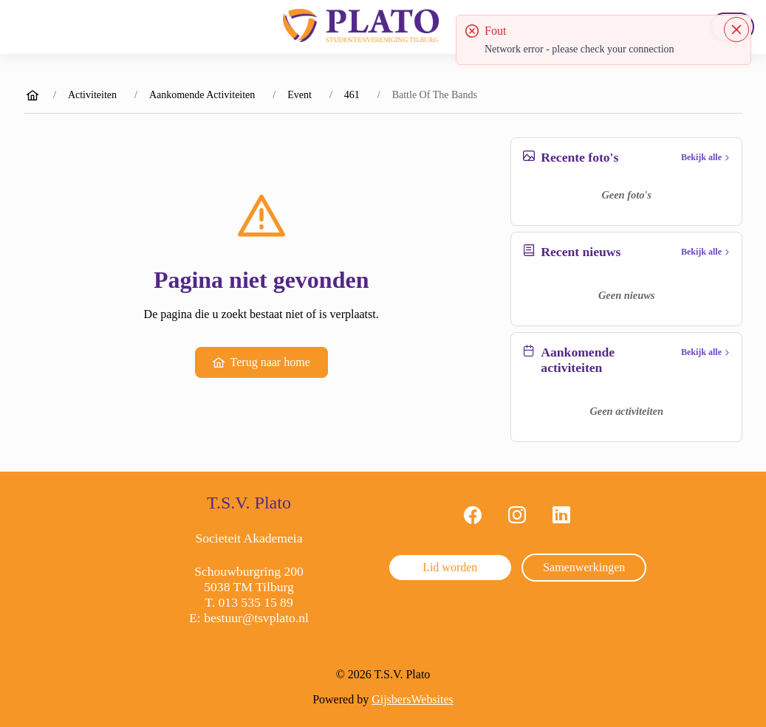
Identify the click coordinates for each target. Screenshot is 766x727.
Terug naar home (261, 362)
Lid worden (450, 567)
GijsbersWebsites (413, 699)
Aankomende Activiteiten (202, 94)
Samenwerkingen (584, 567)
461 (352, 94)
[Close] (736, 29)
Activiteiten (92, 94)
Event (299, 94)
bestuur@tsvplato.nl (256, 617)
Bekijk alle (705, 157)
